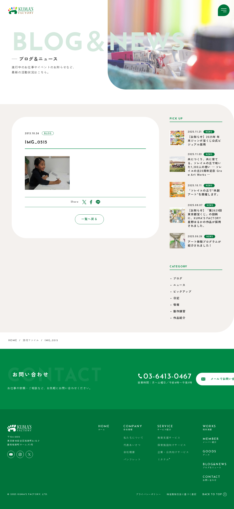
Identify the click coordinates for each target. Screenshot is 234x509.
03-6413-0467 (137, 377)
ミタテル (164, 459)
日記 (176, 298)
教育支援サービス (169, 437)
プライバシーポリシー (148, 493)
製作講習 (179, 311)
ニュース (179, 285)
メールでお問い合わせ (196, 379)
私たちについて (134, 437)
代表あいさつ (132, 445)
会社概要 (129, 452)
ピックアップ (182, 292)
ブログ (177, 278)
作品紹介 (179, 318)
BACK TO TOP (214, 493)
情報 (176, 305)
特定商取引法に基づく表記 (182, 493)
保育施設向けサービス (172, 445)
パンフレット (132, 459)
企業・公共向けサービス (173, 452)
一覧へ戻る (85, 219)
